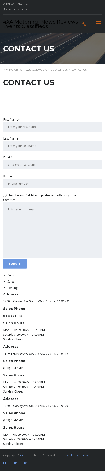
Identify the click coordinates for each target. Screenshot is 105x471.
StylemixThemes (78, 455)
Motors (25, 455)
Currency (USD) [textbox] (12, 4)
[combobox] (16, 4)
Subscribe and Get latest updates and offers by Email (40, 195)
